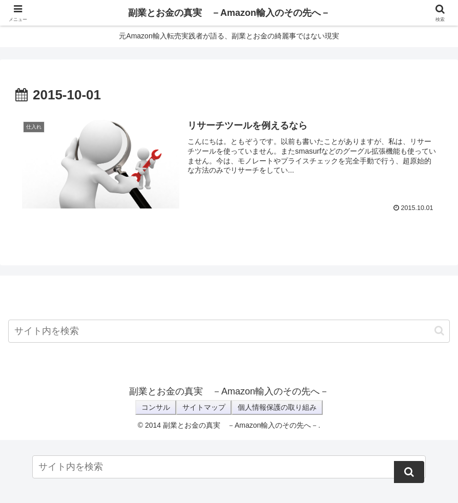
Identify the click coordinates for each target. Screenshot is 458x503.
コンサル (155, 407)
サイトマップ (203, 407)
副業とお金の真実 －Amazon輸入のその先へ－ (229, 13)
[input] (229, 331)
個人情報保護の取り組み (277, 407)
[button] (439, 331)
